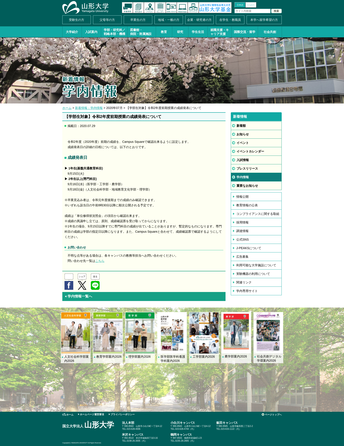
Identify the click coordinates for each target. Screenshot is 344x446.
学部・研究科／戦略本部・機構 (114, 32)
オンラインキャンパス (182, 7)
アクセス (149, 7)
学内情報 (242, 177)
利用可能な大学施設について (256, 265)
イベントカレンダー (160, 7)
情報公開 (242, 196)
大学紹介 (72, 32)
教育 (164, 32)
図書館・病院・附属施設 (141, 32)
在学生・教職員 (230, 20)
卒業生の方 (138, 20)
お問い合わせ (171, 7)
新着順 (241, 125)
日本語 (240, 5)
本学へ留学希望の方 (264, 20)
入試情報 (242, 160)
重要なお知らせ (247, 185)
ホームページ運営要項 (92, 414)
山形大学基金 (215, 7)
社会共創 (270, 32)
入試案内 (91, 32)
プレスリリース (247, 168)
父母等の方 (107, 20)
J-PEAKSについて (248, 248)
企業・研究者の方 (199, 20)
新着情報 (127, 7)
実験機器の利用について (253, 274)
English (251, 5)
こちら (99, 261)
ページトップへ (273, 414)
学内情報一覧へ (78, 296)
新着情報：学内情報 (89, 108)
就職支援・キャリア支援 (219, 32)
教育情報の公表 (247, 205)
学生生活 (198, 32)
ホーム (67, 108)
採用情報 (242, 222)
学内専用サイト (247, 291)
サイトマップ (193, 7)
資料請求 (138, 7)
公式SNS (242, 239)
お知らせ (242, 134)
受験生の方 (76, 20)
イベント (242, 143)
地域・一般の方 (168, 20)
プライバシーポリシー (123, 414)
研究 (180, 32)
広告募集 (242, 256)
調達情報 (242, 231)
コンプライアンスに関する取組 (257, 214)
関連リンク (244, 282)
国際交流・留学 (244, 32)
